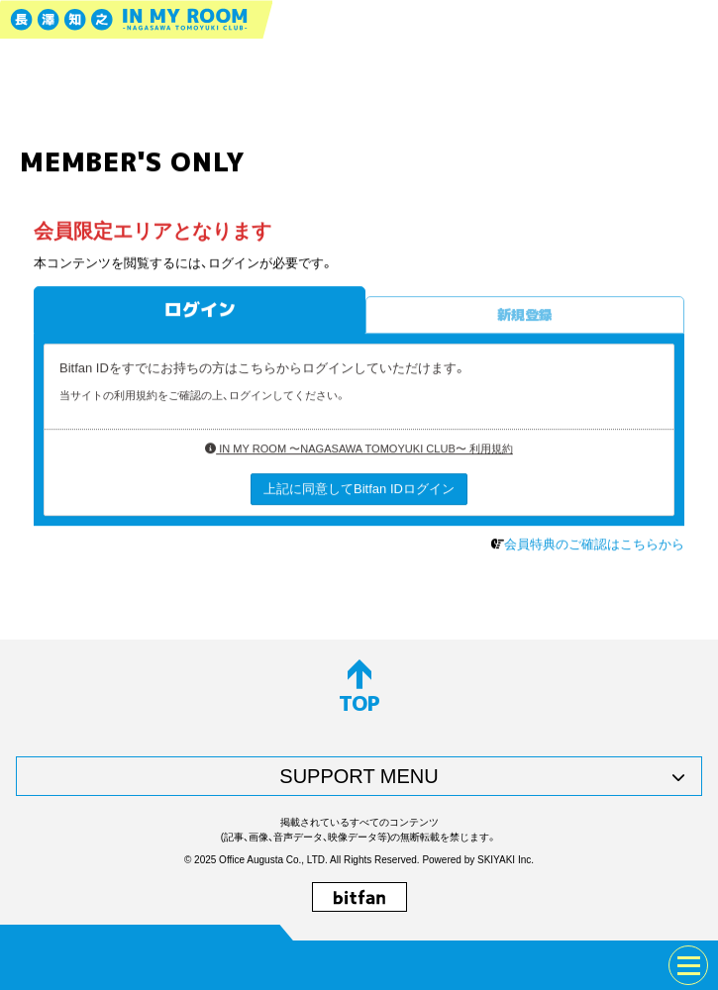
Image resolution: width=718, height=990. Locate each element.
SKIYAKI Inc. (505, 859)
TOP (359, 688)
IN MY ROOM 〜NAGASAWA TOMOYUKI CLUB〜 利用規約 (359, 449)
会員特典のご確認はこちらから (594, 545)
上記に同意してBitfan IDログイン (359, 488)
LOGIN (109, 965)
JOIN (45, 965)
